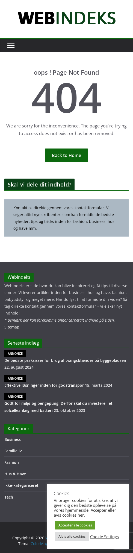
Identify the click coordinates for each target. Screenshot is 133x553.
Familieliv (13, 450)
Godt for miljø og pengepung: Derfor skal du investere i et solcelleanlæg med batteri (58, 403)
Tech (8, 497)
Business (12, 439)
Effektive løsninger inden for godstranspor (44, 381)
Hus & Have (15, 473)
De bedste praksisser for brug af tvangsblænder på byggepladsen (65, 356)
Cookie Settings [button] (104, 536)
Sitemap (11, 327)
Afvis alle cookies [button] (71, 536)
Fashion (11, 462)
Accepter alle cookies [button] (75, 525)
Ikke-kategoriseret (21, 485)
